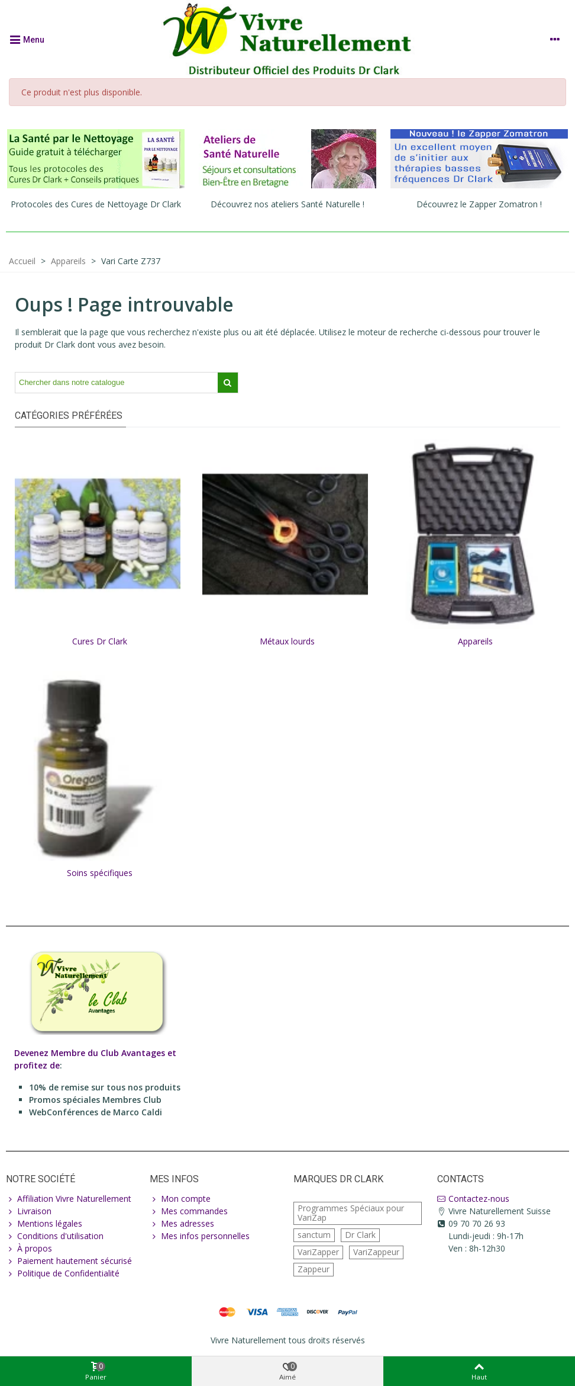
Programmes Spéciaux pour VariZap (351, 1218)
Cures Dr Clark (99, 641)
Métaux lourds (287, 641)
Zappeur (314, 1275)
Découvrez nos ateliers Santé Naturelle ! (287, 204)
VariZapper (318, 1257)
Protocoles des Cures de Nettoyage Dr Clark (96, 204)
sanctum (314, 1240)
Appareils (475, 641)
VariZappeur (376, 1257)
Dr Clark (360, 1240)
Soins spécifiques (100, 872)
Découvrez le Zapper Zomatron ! (479, 204)
